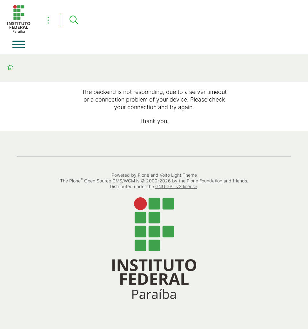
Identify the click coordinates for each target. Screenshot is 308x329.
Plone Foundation (204, 180)
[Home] (19, 31)
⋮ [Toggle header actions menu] (48, 20)
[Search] (73, 20)
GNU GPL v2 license (176, 186)
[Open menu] (18, 44)
